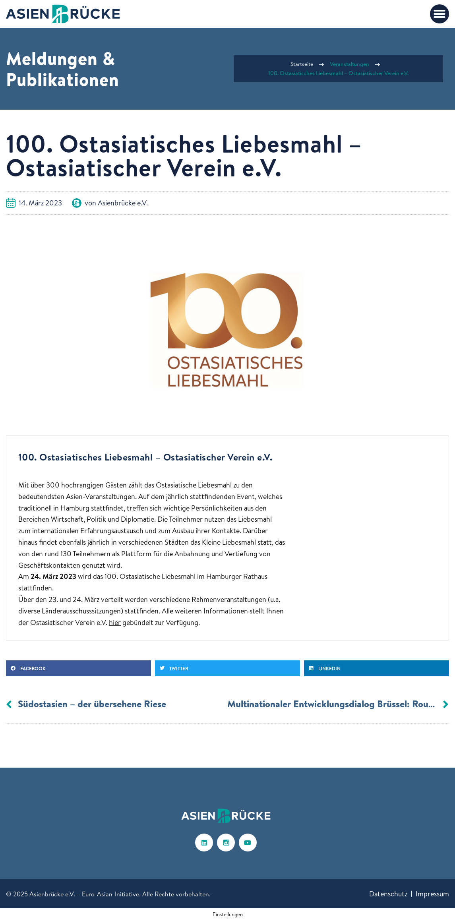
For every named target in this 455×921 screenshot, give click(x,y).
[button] (439, 13)
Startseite (301, 64)
